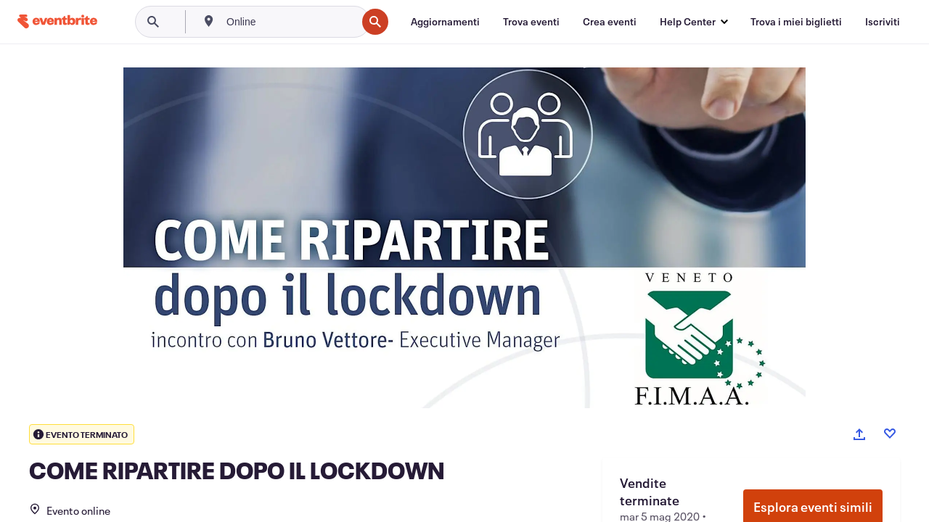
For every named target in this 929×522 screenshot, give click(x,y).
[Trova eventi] (531, 21)
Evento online (69, 510)
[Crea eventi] (609, 21)
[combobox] (290, 21)
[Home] (57, 21)
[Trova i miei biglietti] (796, 21)
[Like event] (890, 433)
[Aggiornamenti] (445, 21)
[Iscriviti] (883, 21)
